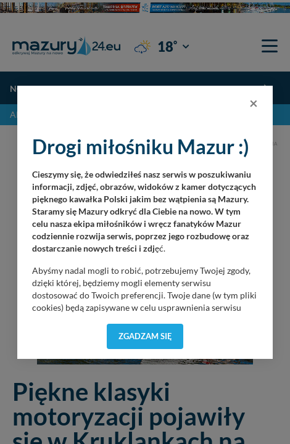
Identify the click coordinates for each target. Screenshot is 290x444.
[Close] (253, 103)
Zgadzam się (145, 336)
